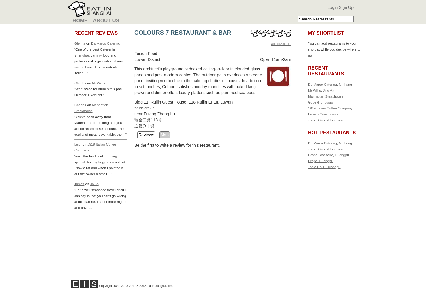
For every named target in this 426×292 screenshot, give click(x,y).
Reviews (146, 135)
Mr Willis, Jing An (321, 90)
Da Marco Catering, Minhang (330, 84)
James (79, 184)
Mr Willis (98, 83)
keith (78, 144)
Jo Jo (94, 184)
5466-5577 (144, 108)
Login (332, 7)
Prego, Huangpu (320, 161)
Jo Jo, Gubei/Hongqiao (325, 120)
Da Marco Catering (105, 43)
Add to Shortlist (281, 44)
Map (165, 135)
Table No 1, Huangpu (324, 167)
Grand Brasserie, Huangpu (328, 155)
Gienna (79, 43)
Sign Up (346, 7)
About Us (106, 20)
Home (80, 20)
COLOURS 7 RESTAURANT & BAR (182, 32)
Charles (80, 83)
